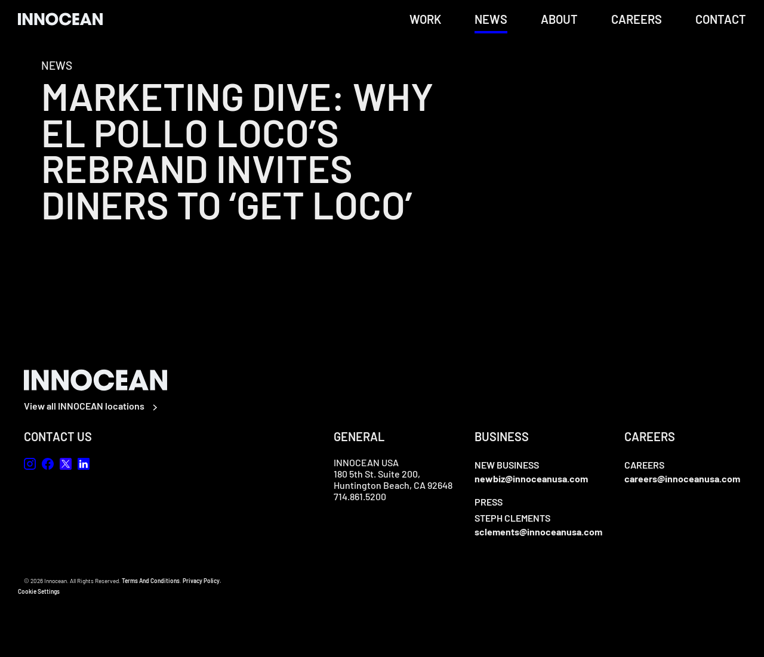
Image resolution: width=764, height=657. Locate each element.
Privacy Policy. (202, 580)
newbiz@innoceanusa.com (531, 478)
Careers (636, 19)
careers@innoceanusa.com (682, 478)
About (559, 19)
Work (425, 19)
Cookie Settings (39, 591)
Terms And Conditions (151, 580)
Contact (720, 19)
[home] (60, 19)
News (491, 19)
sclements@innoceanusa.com (538, 531)
